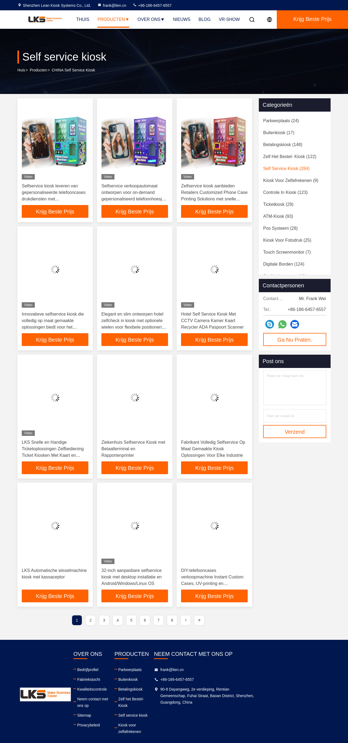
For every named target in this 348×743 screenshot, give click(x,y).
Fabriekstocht (112, 680)
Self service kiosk (187, 710)
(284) (286, 168)
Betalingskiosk (185, 690)
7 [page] (158, 621)
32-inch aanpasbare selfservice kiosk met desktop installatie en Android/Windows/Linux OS (131, 578)
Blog (204, 19)
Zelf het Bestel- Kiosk (191, 700)
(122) (289, 156)
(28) (280, 228)
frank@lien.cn (111, 5)
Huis (21, 70)
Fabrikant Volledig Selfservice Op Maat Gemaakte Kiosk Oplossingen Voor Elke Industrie (213, 449)
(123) (285, 192)
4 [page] (118, 621)
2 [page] (90, 621)
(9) (290, 180)
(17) (278, 132)
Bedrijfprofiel (112, 671)
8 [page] (172, 621)
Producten (113, 19)
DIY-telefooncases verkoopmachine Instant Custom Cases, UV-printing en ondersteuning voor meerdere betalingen (212, 584)
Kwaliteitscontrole (116, 690)
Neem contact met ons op (123, 700)
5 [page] (131, 621)
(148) (282, 144)
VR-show (229, 19)
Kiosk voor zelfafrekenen (194, 719)
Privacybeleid (112, 719)
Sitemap (108, 710)
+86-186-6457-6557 (152, 5)
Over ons (151, 19)
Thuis (82, 19)
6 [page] (145, 621)
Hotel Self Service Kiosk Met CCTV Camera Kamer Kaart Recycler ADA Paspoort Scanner (212, 321)
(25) (287, 240)
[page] (186, 621)
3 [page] (104, 621)
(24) (281, 120)
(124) (283, 264)
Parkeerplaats (184, 671)
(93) (278, 216)
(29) (278, 204)
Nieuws (181, 19)
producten (38, 70)
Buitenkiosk (182, 680)
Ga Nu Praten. (294, 340)
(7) (287, 252)
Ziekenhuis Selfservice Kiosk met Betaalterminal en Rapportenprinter (133, 449)
